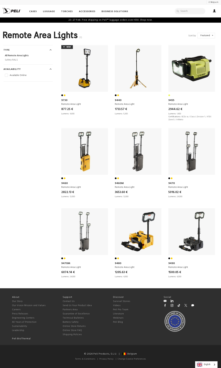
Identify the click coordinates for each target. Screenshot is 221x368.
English (203, 365)
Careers (16, 309)
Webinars (118, 318)
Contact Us (69, 301)
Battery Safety (71, 322)
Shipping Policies (72, 334)
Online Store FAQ (72, 330)
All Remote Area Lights (17, 56)
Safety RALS (11, 60)
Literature (118, 314)
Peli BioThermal (21, 339)
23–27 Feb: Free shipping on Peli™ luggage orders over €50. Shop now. (110, 20)
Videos (117, 305)
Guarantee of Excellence (76, 314)
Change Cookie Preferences (132, 359)
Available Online (18, 75)
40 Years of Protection (24, 322)
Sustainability (19, 326)
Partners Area (70, 309)
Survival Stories (121, 301)
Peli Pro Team (120, 309)
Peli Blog (118, 322)
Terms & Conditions (85, 359)
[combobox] (206, 364)
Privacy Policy (106, 359)
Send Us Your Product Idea (77, 305)
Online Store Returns (74, 326)
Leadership (18, 330)
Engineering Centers (23, 318)
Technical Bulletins (73, 318)
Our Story (17, 301)
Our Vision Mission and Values (29, 305)
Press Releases (20, 314)
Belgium (129, 354)
